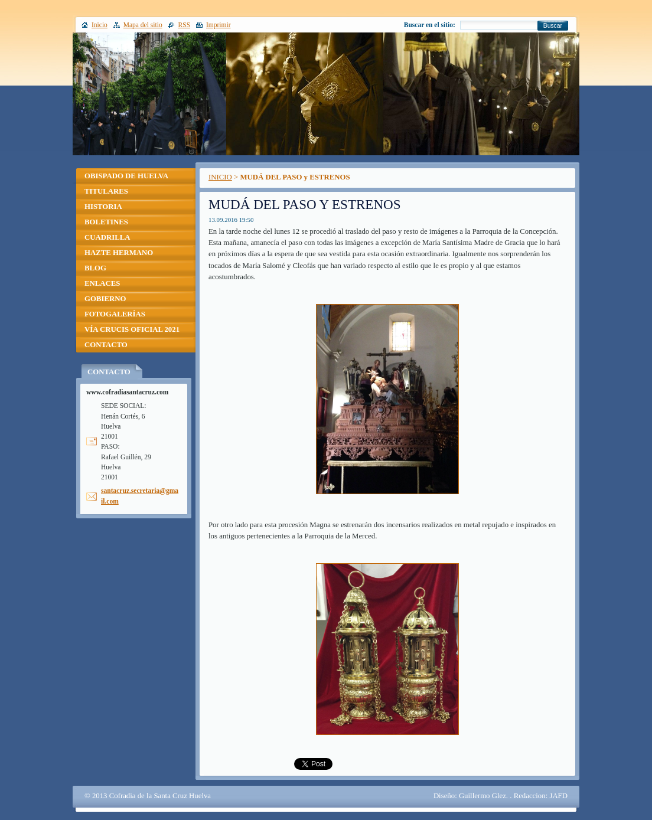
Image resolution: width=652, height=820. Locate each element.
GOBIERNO (105, 299)
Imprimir (218, 24)
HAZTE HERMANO (118, 253)
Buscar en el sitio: (429, 24)
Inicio (99, 24)
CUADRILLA (107, 237)
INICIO (220, 177)
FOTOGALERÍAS (114, 314)
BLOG (95, 268)
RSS (184, 24)
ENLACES (102, 283)
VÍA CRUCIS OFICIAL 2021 (132, 329)
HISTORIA (103, 206)
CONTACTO (106, 345)
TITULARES (106, 191)
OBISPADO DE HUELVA (126, 176)
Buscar (552, 25)
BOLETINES (106, 222)
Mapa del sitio (142, 24)
